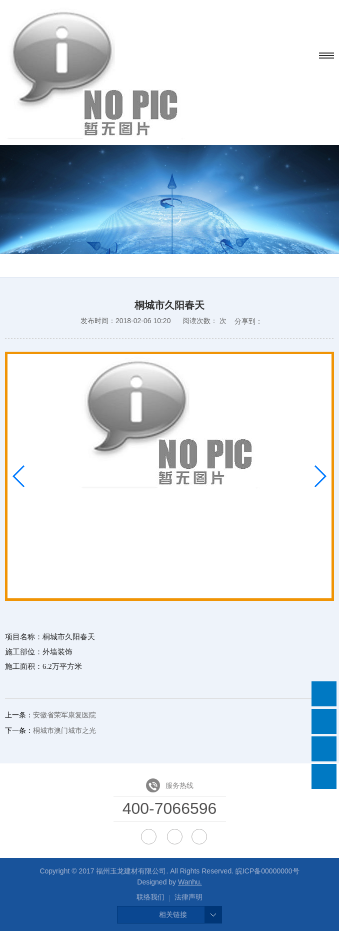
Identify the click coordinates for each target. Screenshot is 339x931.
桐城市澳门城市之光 (64, 730)
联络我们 (150, 897)
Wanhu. (190, 882)
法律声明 (188, 897)
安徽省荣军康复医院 (64, 715)
